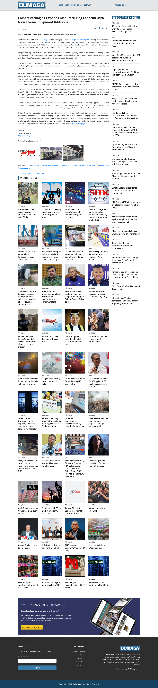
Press (79, 665)
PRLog (44, 39)
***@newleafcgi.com (25, 135)
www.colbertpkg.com (80, 123)
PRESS (79, 5)
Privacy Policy (79, 654)
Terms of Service (79, 651)
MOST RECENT (70, 5)
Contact (79, 661)
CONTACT (87, 5)
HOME (60, 5)
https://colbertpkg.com (80, 39)
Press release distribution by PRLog (31, 173)
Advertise (79, 658)
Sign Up (37, 667)
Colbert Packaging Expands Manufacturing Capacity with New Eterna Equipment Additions (65, 165)
